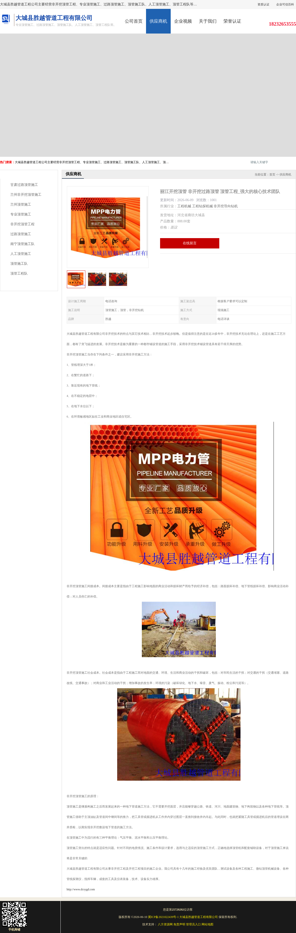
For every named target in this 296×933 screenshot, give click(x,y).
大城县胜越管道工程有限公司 (198, 917)
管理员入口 (193, 924)
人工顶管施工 (20, 254)
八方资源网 (165, 924)
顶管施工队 (19, 263)
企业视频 (183, 21)
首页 (272, 174)
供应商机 (158, 21)
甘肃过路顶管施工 (24, 185)
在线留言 (190, 243)
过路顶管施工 (20, 234)
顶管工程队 (19, 273)
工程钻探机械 (202, 206)
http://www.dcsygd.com (81, 889)
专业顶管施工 (20, 214)
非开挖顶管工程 (22, 224)
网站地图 (207, 924)
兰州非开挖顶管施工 (25, 194)
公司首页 (134, 21)
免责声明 (179, 924)
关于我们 (208, 21)
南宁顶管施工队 (22, 244)
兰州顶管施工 (20, 204)
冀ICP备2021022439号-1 (163, 917)
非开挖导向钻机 (226, 206)
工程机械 (184, 206)
